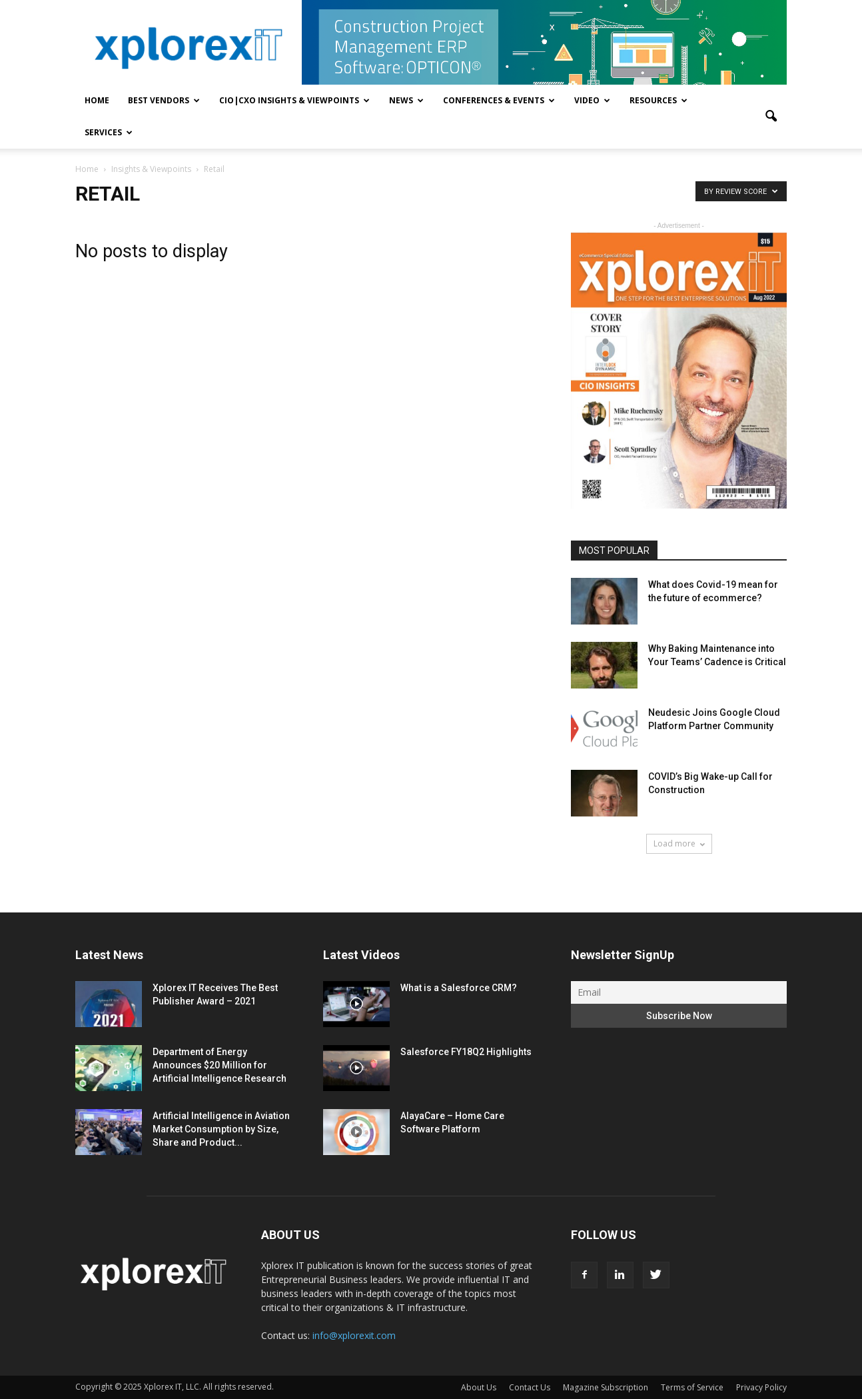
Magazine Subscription (605, 1387)
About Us (478, 1387)
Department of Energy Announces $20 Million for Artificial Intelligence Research (219, 1065)
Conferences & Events (499, 100)
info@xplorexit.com (354, 1335)
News (406, 100)
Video (592, 100)
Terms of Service (692, 1387)
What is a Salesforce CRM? (458, 987)
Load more (679, 843)
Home (97, 100)
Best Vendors (164, 100)
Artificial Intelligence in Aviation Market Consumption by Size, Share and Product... (221, 1129)
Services (109, 132)
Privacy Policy (761, 1387)
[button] (771, 117)
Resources (658, 100)
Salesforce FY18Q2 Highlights (466, 1051)
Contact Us (529, 1387)
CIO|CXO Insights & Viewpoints (294, 100)
